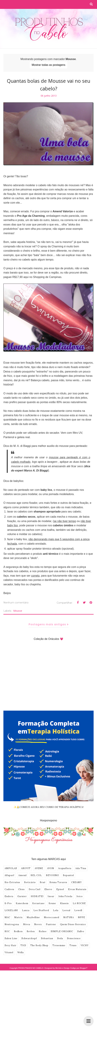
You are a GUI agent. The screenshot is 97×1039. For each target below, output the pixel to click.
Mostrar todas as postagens (48, 64)
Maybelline (33, 917)
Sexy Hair (10, 945)
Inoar (51, 896)
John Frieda (65, 896)
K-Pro (8, 903)
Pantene (51, 924)
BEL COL (36, 875)
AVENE (39, 868)
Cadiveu (9, 889)
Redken (18, 931)
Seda (60, 938)
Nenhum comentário (16, 602)
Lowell (78, 910)
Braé (42, 882)
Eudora (9, 896)
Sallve (80, 931)
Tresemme (58, 945)
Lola (55, 910)
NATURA (68, 917)
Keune (52, 903)
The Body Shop (39, 945)
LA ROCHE (79, 903)
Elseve (48, 889)
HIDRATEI (37, 896)
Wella (20, 952)
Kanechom (22, 903)
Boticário (30, 882)
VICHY (85, 945)
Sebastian (47, 938)
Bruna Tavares (58, 882)
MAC (7, 917)
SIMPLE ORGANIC (62, 931)
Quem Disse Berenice (73, 924)
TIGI (23, 945)
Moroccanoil (51, 917)
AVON (50, 868)
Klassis (64, 903)
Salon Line (11, 938)
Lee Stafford (41, 910)
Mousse (17, 610)
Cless (21, 889)
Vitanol (9, 952)
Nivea (26, 924)
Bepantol (68, 875)
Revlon (31, 931)
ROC (7, 931)
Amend (22, 875)
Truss (73, 945)
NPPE (81, 917)
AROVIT (26, 868)
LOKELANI (11, 910)
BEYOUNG (52, 875)
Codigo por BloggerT (78, 968)
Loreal (66, 910)
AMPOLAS (11, 868)
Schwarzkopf (29, 938)
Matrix (18, 917)
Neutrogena (12, 924)
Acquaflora (64, 868)
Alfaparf (9, 875)
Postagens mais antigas (47, 624)
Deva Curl (34, 889)
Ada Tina (80, 868)
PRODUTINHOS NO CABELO (30, 968)
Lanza (25, 910)
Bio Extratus (12, 882)
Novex (38, 924)
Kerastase (38, 903)
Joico (79, 896)
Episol (60, 889)
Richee (43, 931)
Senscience (74, 938)
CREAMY (76, 882)
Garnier (22, 896)
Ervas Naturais (77, 889)
